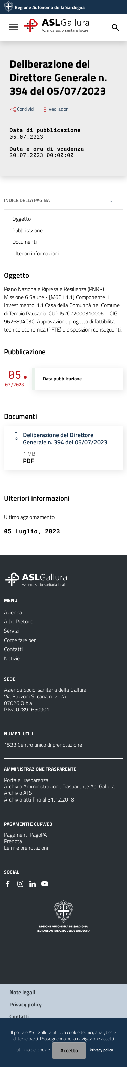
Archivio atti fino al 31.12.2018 (39, 799)
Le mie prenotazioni (26, 848)
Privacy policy (25, 1004)
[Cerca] (115, 27)
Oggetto (21, 219)
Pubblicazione (27, 230)
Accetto (69, 1050)
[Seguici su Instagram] (20, 883)
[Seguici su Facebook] (8, 883)
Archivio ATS (18, 793)
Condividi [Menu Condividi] (22, 109)
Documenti (24, 242)
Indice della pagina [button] (27, 200)
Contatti (19, 1016)
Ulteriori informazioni (35, 253)
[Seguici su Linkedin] (32, 883)
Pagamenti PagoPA (25, 835)
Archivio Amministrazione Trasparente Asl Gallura (59, 786)
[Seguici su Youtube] (45, 883)
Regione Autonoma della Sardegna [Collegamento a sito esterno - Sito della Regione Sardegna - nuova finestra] (50, 7)
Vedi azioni (55, 109)
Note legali (22, 992)
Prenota (13, 841)
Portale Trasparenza (26, 780)
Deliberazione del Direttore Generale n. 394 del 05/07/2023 (65, 438)
